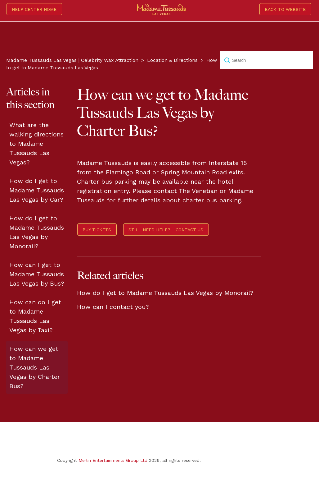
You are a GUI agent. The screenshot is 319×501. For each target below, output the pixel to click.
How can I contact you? (113, 306)
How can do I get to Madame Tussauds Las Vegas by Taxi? (35, 316)
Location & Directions (172, 60)
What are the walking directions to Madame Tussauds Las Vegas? (36, 143)
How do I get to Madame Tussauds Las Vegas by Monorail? (36, 232)
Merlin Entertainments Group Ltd (113, 460)
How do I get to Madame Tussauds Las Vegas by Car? (36, 190)
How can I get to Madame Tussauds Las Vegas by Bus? (36, 274)
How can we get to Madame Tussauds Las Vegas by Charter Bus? (34, 367)
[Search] (266, 60)
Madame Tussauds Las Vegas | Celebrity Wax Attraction (72, 60)
